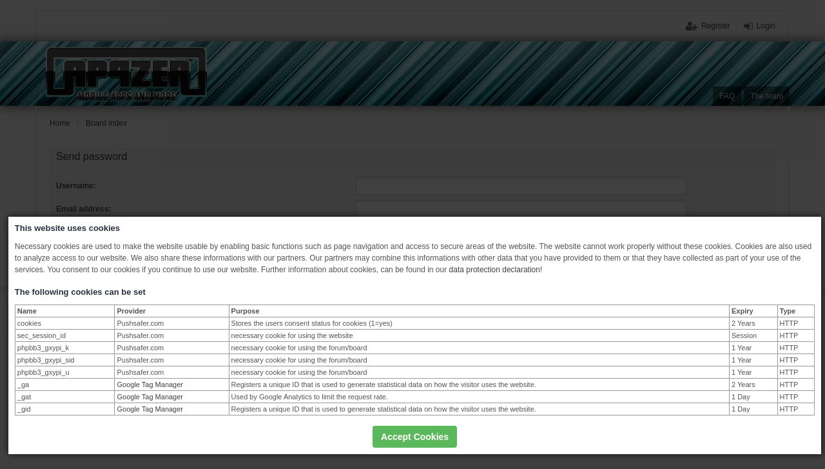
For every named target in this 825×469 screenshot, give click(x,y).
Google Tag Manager (150, 384)
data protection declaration (494, 269)
